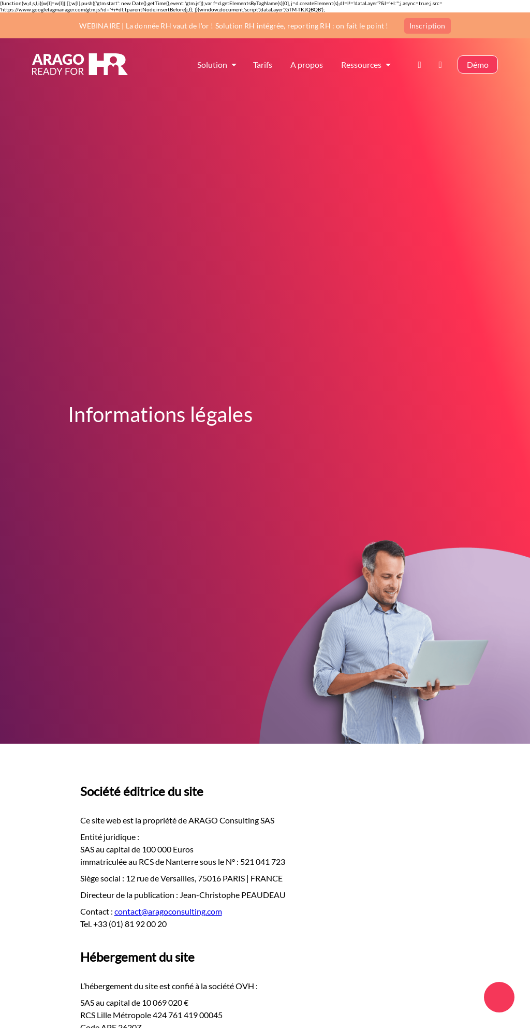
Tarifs (262, 65)
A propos (306, 65)
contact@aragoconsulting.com (168, 911)
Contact (423, 65)
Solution (212, 65)
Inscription (427, 25)
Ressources (361, 65)
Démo (478, 65)
